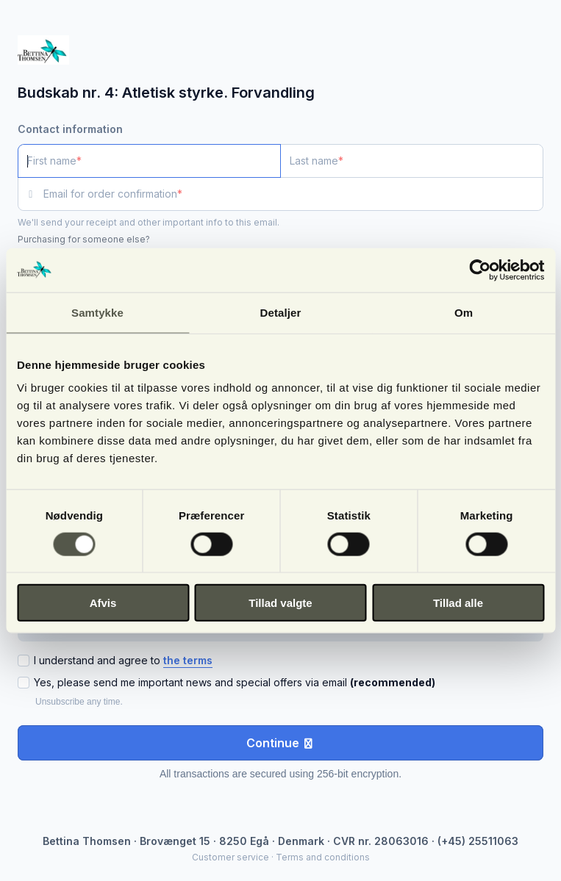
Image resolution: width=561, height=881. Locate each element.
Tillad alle (458, 603)
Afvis (103, 603)
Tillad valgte (280, 603)
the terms (187, 660)
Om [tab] (463, 312)
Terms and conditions (323, 857)
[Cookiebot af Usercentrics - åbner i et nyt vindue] (479, 270)
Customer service (230, 857)
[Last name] (412, 161)
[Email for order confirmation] (293, 194)
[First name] (149, 161)
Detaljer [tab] (280, 312)
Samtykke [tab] (97, 312)
